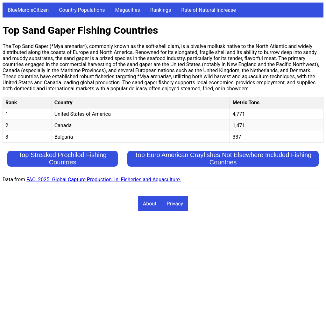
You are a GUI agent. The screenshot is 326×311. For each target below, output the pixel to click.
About (150, 204)
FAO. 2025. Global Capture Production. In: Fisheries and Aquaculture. (103, 179)
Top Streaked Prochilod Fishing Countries (62, 158)
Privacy (175, 204)
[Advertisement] (163, 263)
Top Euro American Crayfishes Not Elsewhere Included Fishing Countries (223, 158)
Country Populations (82, 10)
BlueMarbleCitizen (28, 10)
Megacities (127, 10)
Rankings (160, 10)
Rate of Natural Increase (208, 10)
